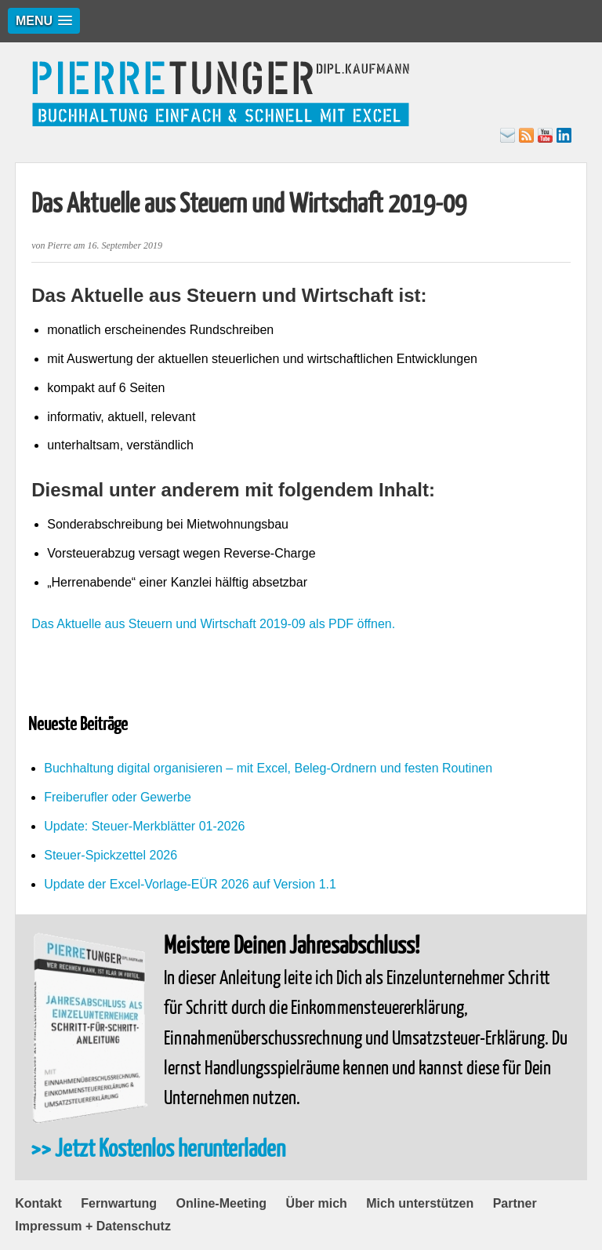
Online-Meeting (221, 1203)
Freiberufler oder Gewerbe (117, 797)
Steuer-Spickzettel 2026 (110, 855)
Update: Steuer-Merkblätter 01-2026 (144, 826)
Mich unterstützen (419, 1203)
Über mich (316, 1203)
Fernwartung (119, 1203)
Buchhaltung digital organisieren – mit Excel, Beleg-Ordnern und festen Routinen (268, 768)
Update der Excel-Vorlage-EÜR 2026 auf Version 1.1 (190, 884)
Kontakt (38, 1203)
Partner (515, 1203)
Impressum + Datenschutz (93, 1226)
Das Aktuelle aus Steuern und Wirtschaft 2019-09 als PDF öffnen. (213, 623)
